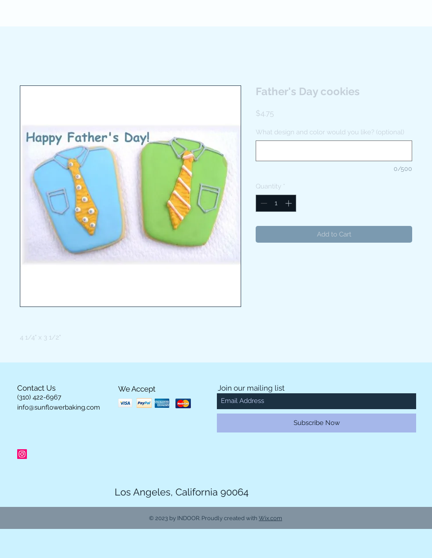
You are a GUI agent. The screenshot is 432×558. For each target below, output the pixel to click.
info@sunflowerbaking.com (58, 407)
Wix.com (270, 518)
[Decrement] (263, 203)
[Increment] (289, 203)
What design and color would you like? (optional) (330, 132)
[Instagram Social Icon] (22, 454)
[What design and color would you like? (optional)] (334, 150)
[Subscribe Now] (316, 423)
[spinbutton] (276, 203)
